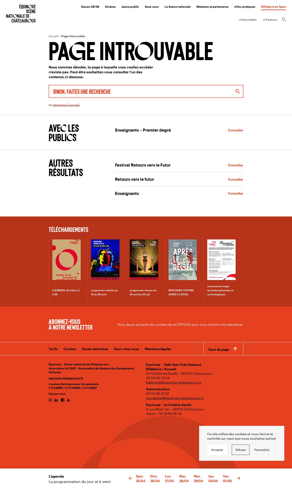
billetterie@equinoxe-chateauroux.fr (174, 382)
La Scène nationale (178, 6)
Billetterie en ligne (273, 6)
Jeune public (130, 6)
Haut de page (218, 349)
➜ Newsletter (248, 19)
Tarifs (53, 349)
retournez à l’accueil (66, 104)
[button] (130, 478)
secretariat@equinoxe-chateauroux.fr (175, 398)
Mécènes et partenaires (212, 6)
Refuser (241, 449)
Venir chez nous (126, 349)
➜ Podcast (270, 19)
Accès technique (95, 349)
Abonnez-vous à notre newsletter (70, 324)
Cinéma (110, 6)
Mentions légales (158, 349)
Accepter (217, 449)
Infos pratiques (244, 6)
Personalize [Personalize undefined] (261, 449)
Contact (69, 349)
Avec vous (152, 6)
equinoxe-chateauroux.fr (66, 378)
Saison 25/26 (90, 6)
